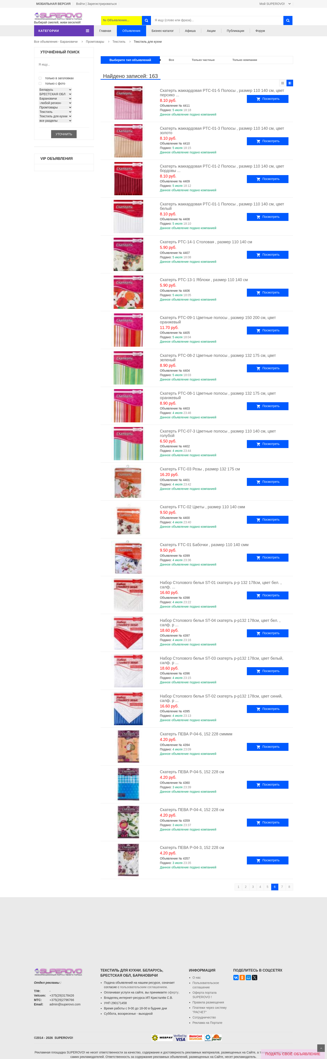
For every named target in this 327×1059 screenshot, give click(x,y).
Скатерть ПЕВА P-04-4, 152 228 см (192, 810)
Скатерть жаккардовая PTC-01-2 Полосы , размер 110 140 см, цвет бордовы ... (222, 168)
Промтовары (95, 41)
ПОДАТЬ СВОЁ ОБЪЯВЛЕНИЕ (292, 1054)
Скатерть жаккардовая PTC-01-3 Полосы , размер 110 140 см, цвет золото (222, 130)
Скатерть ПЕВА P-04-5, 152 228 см (192, 772)
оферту (173, 992)
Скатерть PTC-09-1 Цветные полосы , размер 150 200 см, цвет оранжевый (218, 319)
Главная (105, 31)
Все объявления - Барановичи (56, 41)
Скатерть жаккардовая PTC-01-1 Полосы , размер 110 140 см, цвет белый (222, 206)
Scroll (321, 1048)
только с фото (52, 83)
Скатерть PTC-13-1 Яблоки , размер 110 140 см (204, 280)
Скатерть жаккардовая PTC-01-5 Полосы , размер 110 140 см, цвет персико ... (222, 92)
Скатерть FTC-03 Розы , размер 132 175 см (200, 469)
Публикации (235, 31)
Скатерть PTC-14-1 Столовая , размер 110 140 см (206, 242)
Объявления (131, 31)
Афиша (190, 31)
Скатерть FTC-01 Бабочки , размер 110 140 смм (204, 545)
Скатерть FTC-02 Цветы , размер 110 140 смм (202, 507)
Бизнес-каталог (163, 31)
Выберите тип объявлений (130, 60)
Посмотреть (277, 98)
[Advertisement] (163, 928)
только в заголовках (56, 78)
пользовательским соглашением (143, 987)
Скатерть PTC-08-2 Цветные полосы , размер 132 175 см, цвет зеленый (218, 357)
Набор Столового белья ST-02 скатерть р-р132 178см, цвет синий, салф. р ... (221, 698)
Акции (211, 31)
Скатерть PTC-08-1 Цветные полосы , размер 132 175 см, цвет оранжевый (218, 395)
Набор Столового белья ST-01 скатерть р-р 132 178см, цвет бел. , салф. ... (220, 584)
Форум (260, 31)
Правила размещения (208, 1002)
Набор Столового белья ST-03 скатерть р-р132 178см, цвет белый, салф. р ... (221, 660)
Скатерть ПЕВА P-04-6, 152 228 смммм (196, 734)
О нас (197, 977)
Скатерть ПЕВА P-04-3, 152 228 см (192, 847)
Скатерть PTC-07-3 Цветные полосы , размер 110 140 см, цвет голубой (218, 433)
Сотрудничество (204, 1017)
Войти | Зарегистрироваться (96, 4)
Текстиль (119, 41)
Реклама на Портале (208, 1022)
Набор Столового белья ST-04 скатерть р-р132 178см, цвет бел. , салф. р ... (220, 622)
